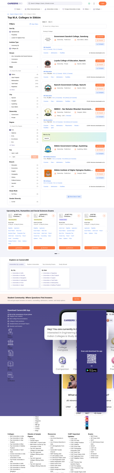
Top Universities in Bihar (16, 467)
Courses (46, 53)
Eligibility (10, 251)
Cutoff (9, 262)
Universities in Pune (18, 306)
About (37, 440)
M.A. (48, 49)
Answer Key (18, 259)
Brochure (100, 36)
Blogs (36, 454)
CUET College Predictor (77, 466)
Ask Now (76, 322)
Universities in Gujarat (49, 301)
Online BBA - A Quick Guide (38, 466)
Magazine (38, 444)
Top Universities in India (16, 461)
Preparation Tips (21, 256)
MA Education (48, 71)
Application (16, 251)
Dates (19, 264)
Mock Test (18, 254)
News (36, 446)
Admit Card (11, 259)
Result (24, 259)
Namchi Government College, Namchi (70, 85)
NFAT (92, 463)
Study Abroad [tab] (63, 288)
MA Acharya (47, 181)
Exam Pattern (11, 254)
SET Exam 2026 (95, 461)
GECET (93, 469)
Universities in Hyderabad (19, 304)
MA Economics (48, 120)
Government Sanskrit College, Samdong (71, 36)
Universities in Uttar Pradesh (51, 299)
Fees (52, 77)
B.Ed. (67, 73)
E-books (32, 462)
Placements (68, 125)
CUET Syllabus (75, 468)
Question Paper (12, 256)
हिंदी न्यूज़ (37, 448)
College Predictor (12, 264)
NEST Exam (94, 460)
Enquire (100, 40)
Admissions (54, 53)
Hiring (37, 442)
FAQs (9, 267)
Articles (37, 450)
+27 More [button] (12, 145)
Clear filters (33, 24)
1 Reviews (68, 115)
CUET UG (93, 471)
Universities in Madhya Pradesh (52, 308)
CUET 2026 (74, 462)
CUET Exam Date (75, 470)
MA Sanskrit (47, 47)
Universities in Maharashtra (50, 306)
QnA (74, 101)
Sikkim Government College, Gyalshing (70, 146)
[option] (23, 32)
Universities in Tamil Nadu (50, 304)
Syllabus (24, 264)
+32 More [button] (12, 89)
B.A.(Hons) (70, 97)
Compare (100, 44)
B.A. (58, 49)
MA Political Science (50, 156)
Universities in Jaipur (18, 308)
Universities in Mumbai (18, 299)
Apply (34, 156)
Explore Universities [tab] (33, 288)
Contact (37, 452)
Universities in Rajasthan (50, 296)
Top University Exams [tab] (49, 288)
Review (76, 125)
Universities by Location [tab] (16, 288)
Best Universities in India (17, 460)
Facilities (62, 53)
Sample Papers (34, 464)
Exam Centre (37, 256)
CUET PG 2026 (75, 464)
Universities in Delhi (17, 296)
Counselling (15, 262)
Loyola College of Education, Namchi (70, 61)
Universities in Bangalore (19, 301)
